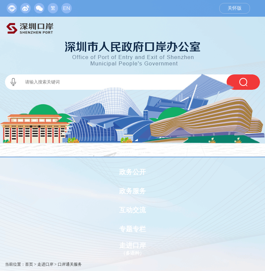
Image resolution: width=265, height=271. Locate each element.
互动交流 (132, 210)
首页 (29, 264)
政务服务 (132, 191)
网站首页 (132, 153)
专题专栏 (132, 229)
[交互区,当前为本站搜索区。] (132, 82)
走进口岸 (45, 264)
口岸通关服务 (70, 264)
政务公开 (132, 172)
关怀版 (235, 8)
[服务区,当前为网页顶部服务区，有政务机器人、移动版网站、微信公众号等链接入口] (39, 6)
